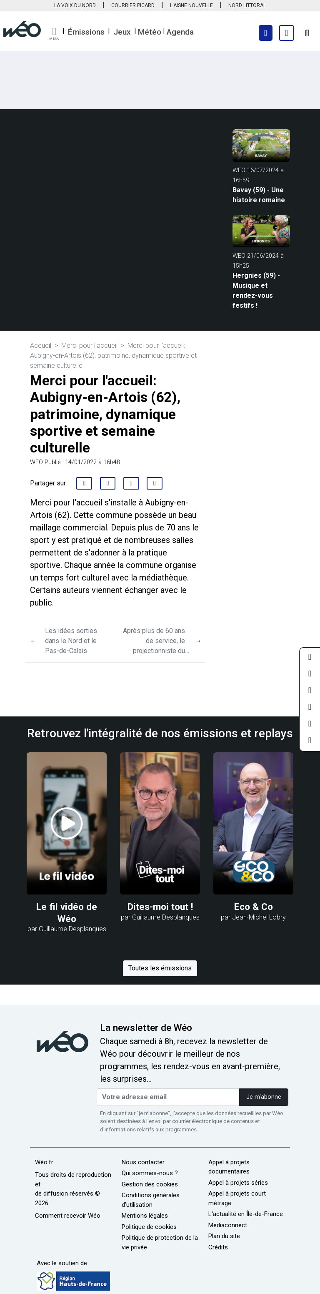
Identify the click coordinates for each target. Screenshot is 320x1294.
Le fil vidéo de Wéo (66, 912)
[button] (54, 33)
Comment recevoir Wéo (67, 1215)
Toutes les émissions (160, 968)
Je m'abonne (263, 1097)
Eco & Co (253, 906)
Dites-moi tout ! (160, 906)
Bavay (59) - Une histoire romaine (258, 195)
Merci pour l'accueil (89, 345)
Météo (149, 32)
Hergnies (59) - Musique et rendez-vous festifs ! (256, 290)
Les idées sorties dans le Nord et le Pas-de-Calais (71, 641)
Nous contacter (143, 1162)
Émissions (86, 32)
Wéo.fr (44, 1162)
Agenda (180, 32)
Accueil (40, 345)
